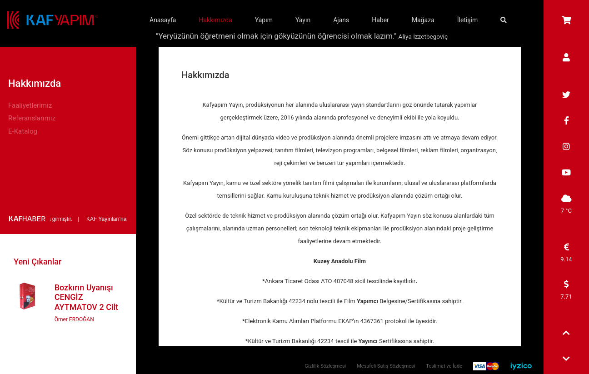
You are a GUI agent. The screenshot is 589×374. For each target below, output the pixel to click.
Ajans (341, 20)
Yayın (302, 20)
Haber (380, 20)
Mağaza (423, 20)
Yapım (264, 20)
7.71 (566, 290)
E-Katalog (22, 131)
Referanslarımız (31, 118)
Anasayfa (163, 20)
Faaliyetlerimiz (30, 105)
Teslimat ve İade (444, 366)
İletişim (467, 20)
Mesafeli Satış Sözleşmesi (386, 366)
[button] (566, 334)
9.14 (566, 253)
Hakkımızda (215, 20)
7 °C (566, 204)
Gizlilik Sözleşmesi (325, 366)
